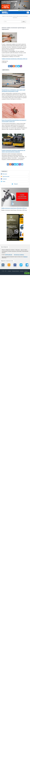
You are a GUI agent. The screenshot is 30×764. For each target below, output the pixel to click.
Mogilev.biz (4, 16)
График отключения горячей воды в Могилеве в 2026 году (14, 208)
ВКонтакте (4, 173)
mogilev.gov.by (5, 61)
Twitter (3, 181)
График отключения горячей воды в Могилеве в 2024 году (14, 58)
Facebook (4, 178)
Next (22, 228)
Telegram (16, 183)
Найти (24, 21)
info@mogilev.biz (8, 254)
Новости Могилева (9, 16)
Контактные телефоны (19, 254)
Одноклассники (5, 176)
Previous (7, 228)
